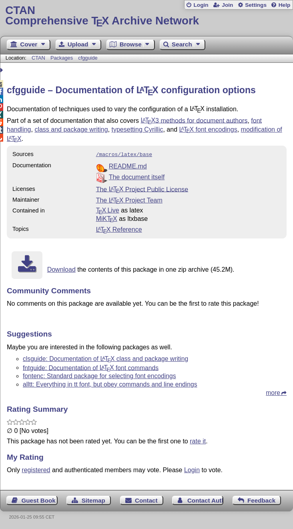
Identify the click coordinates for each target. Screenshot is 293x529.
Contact (146, 499)
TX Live (107, 209)
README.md (128, 165)
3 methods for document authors (193, 120)
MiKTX (106, 217)
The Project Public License (142, 188)
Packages (62, 58)
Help (285, 5)
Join (227, 5)
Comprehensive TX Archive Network (146, 15)
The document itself (137, 176)
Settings (256, 5)
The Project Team (129, 199)
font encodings (208, 129)
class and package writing (71, 129)
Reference (119, 228)
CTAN (38, 58)
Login (200, 5)
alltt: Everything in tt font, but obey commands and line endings (110, 383)
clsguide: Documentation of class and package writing (105, 358)
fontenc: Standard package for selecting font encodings (99, 375)
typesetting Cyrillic (137, 129)
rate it (198, 440)
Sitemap (93, 499)
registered (36, 469)
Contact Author (205, 499)
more (273, 392)
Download (61, 268)
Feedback (261, 499)
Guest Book (39, 499)
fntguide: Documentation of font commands (91, 366)
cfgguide (87, 58)
